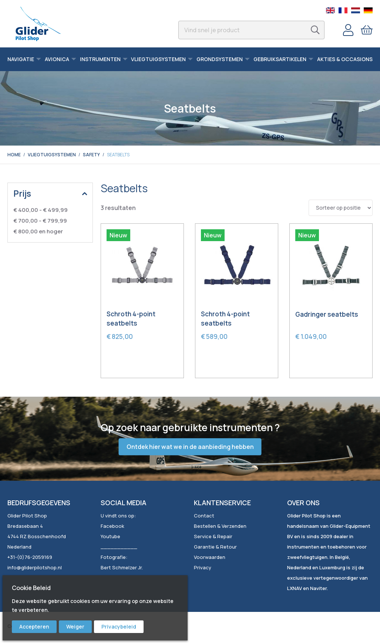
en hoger (38, 231)
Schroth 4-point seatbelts (131, 318)
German (368, 10)
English (330, 10)
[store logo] (37, 23)
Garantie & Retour (215, 546)
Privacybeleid (118, 626)
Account (348, 30)
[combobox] (251, 30)
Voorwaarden (209, 557)
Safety (91, 154)
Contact (204, 515)
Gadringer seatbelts (326, 314)
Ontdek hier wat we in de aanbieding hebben (190, 447)
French (343, 10)
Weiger (75, 626)
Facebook (112, 526)
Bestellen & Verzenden (220, 526)
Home (14, 154)
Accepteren (34, 626)
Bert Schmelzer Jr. (122, 567)
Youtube (110, 536)
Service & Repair (213, 536)
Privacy (202, 567)
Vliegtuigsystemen (52, 154)
